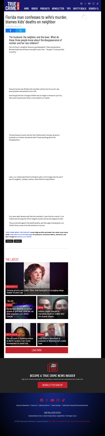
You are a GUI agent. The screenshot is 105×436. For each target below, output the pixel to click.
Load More (37, 350)
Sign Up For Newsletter (22, 405)
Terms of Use (79, 421)
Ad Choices (87, 421)
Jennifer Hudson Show (49, 416)
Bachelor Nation (33, 416)
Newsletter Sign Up (52, 384)
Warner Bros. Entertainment (56, 421)
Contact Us (34, 405)
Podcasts (45, 8)
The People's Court (71, 416)
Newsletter (58, 8)
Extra (40, 416)
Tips (69, 8)
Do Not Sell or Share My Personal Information (75, 405)
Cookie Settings (55, 405)
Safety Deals (79, 8)
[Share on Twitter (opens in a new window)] (21, 31)
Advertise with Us (44, 405)
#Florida (9, 241)
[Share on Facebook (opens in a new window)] (11, 31)
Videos (34, 8)
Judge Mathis (60, 416)
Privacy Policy (70, 421)
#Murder (17, 241)
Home (26, 8)
